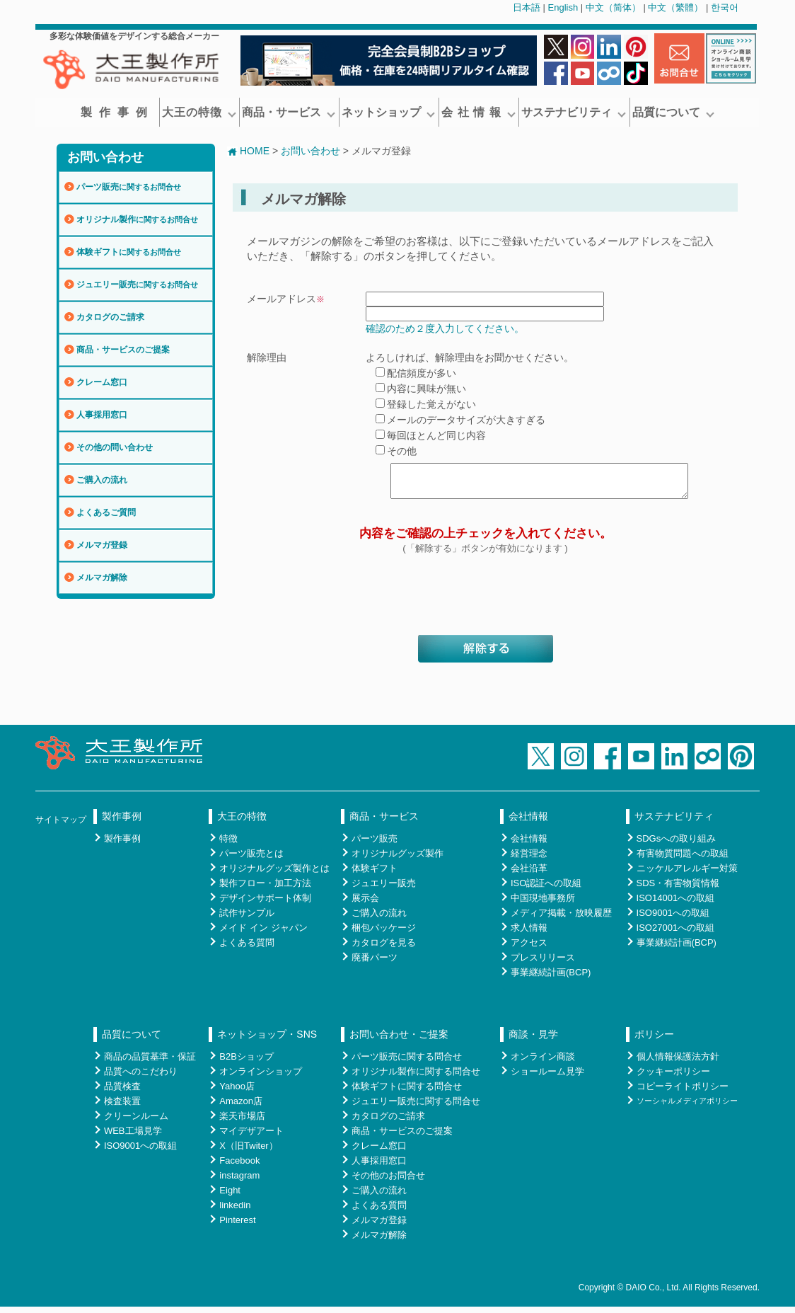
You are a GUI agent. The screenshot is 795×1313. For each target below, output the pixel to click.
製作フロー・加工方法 (265, 889)
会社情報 (528, 822)
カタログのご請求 (110, 317)
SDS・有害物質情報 (678, 889)
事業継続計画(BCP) (551, 978)
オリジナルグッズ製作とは (274, 874)
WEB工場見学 (133, 1137)
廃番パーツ (375, 963)
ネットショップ (388, 112)
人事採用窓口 (101, 415)
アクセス (529, 949)
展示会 (365, 904)
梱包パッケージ (384, 934)
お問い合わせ (105, 157)
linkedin (234, 1211)
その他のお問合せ (388, 1181)
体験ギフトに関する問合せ (407, 1092)
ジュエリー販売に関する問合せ (416, 1107)
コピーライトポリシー (683, 1092)
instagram (239, 1181)
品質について (673, 112)
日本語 (526, 7)
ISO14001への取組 (676, 904)
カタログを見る (384, 949)
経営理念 (529, 859)
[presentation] (485, 603)
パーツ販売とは (251, 859)
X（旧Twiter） (248, 1152)
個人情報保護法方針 (678, 1062)
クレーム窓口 (101, 382)
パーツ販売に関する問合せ (407, 1062)
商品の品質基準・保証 (150, 1062)
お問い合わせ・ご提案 (398, 1040)
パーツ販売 (128, 187)
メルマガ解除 (101, 578)
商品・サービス (288, 112)
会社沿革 (529, 874)
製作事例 (117, 112)
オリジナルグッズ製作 (397, 859)
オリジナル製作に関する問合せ (416, 1077)
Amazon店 (240, 1107)
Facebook (239, 1167)
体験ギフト (128, 252)
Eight (229, 1196)
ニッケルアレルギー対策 (687, 874)
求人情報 (529, 934)
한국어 (724, 7)
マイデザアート (251, 1137)
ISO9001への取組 (673, 919)
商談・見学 (533, 1040)
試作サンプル (246, 919)
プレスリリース (543, 963)
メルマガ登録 (101, 545)
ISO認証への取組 (546, 889)
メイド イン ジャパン (263, 934)
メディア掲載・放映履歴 (561, 919)
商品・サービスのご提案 (123, 350)
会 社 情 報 (478, 112)
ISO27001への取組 (676, 934)
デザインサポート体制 (265, 904)
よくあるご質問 (106, 512)
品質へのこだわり (141, 1077)
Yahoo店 (237, 1092)
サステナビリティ (573, 112)
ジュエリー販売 (137, 284)
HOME (248, 150)
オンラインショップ (260, 1077)
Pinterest (237, 1226)
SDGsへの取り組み (676, 844)
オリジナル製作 (137, 219)
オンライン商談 (543, 1062)
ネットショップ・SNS (267, 1040)
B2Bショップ (246, 1062)
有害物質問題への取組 (683, 859)
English (563, 7)
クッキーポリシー (673, 1077)
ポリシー (654, 1040)
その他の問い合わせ (114, 447)
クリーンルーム (136, 1122)
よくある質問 (246, 949)
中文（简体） (613, 7)
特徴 (228, 844)
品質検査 (122, 1092)
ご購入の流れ (101, 480)
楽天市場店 (242, 1122)
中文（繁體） (675, 7)
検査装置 (122, 1107)
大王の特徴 (199, 112)
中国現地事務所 (543, 904)
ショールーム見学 (547, 1077)
